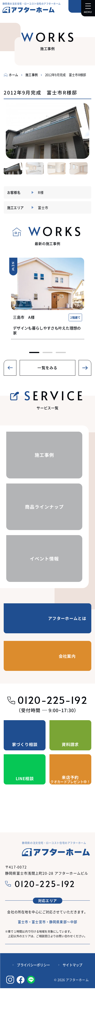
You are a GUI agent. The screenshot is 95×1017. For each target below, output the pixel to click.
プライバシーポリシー (33, 980)
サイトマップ (73, 980)
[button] (5, 131)
